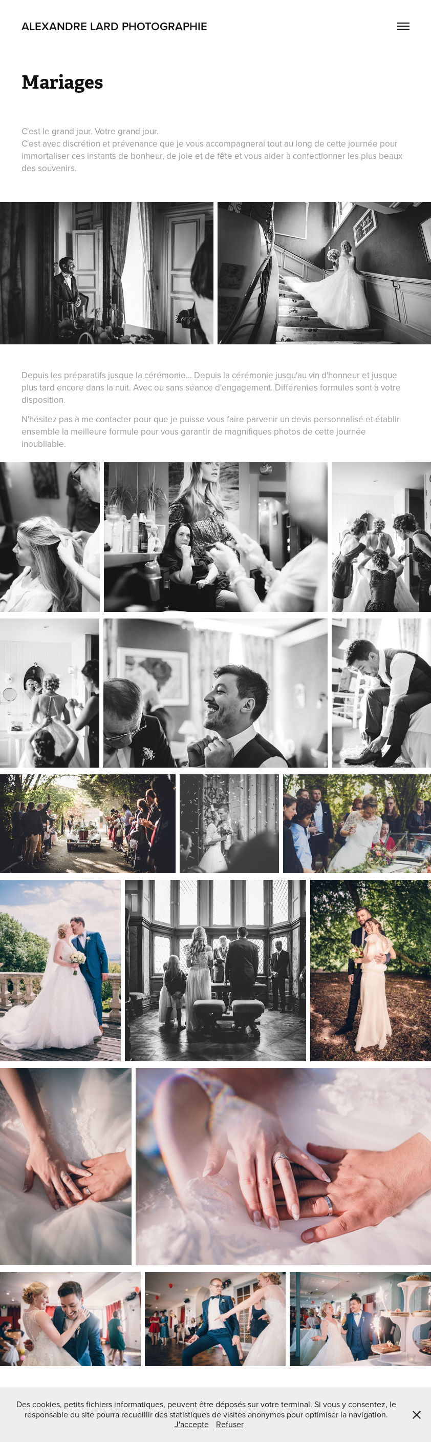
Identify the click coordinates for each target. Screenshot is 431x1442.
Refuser (230, 1424)
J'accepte (192, 1424)
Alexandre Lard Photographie (114, 26)
